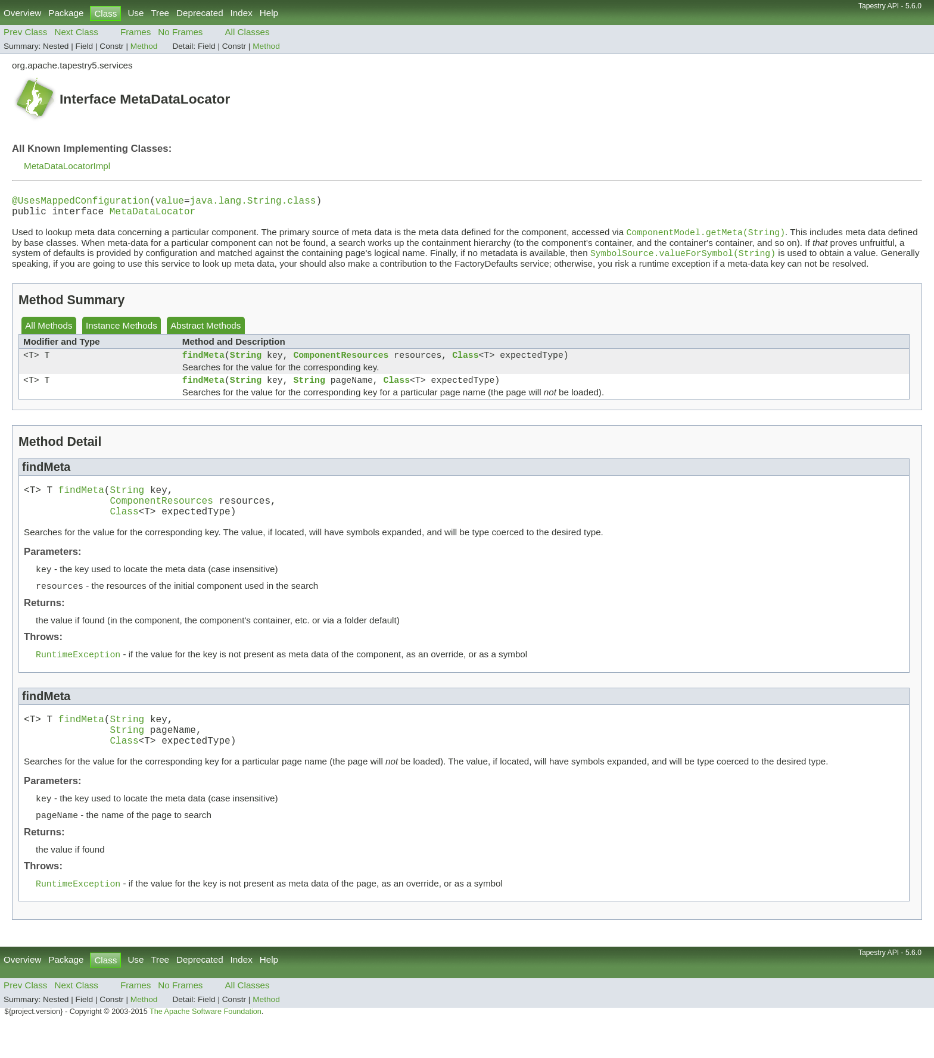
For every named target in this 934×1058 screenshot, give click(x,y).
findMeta (203, 364)
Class (465, 364)
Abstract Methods (205, 332)
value (169, 202)
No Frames (180, 32)
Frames (135, 32)
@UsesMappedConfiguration (81, 202)
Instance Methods (121, 332)
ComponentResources (340, 364)
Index (242, 13)
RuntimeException (78, 676)
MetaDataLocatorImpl (67, 166)
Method (144, 46)
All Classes (247, 32)
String (245, 364)
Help (269, 13)
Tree (160, 13)
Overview (22, 13)
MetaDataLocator (152, 215)
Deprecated (199, 13)
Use (135, 13)
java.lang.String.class (253, 202)
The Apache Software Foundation (205, 1045)
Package (65, 13)
